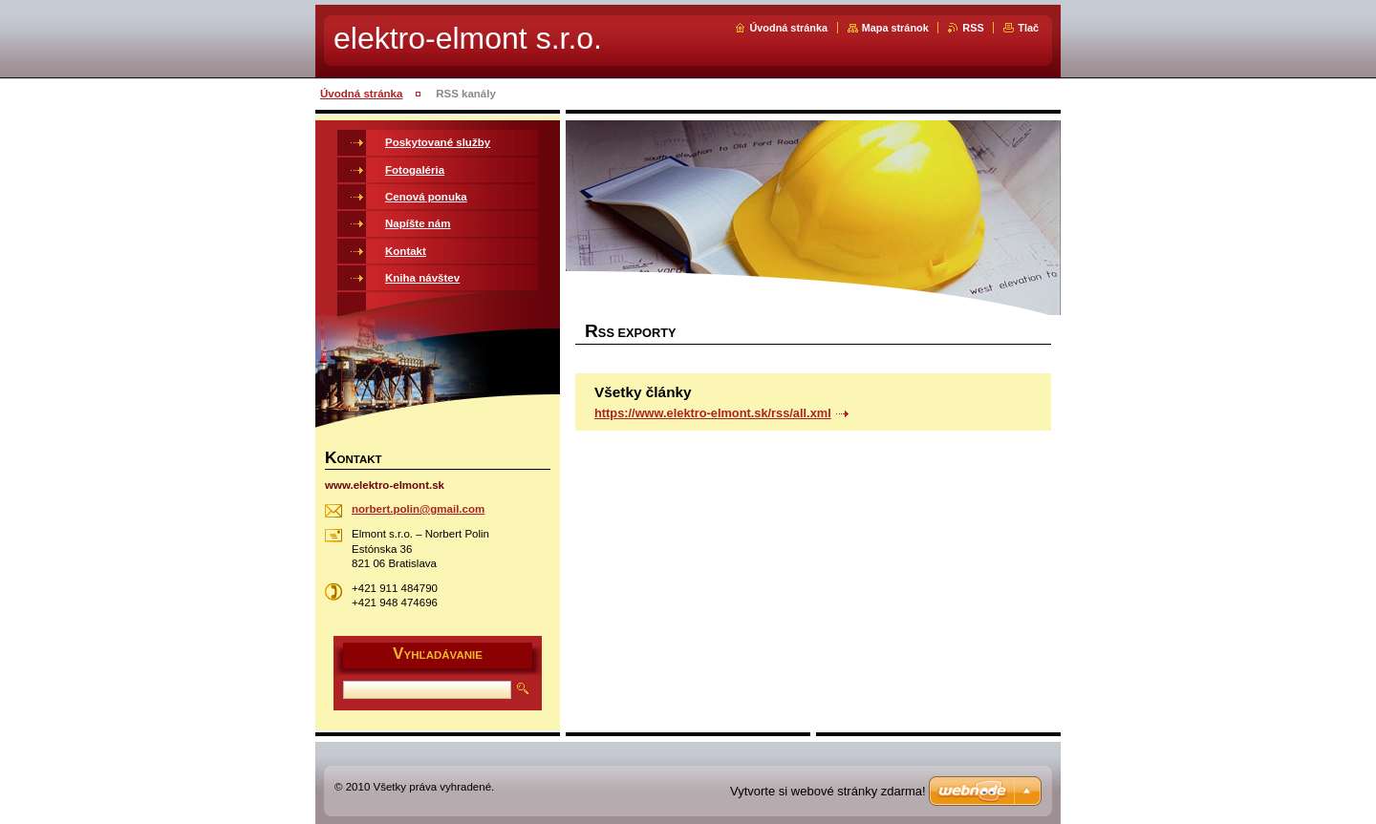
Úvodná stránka (788, 27)
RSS (972, 27)
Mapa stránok (895, 27)
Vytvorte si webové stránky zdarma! (828, 791)
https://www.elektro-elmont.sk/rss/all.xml (712, 413)
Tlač (1028, 27)
